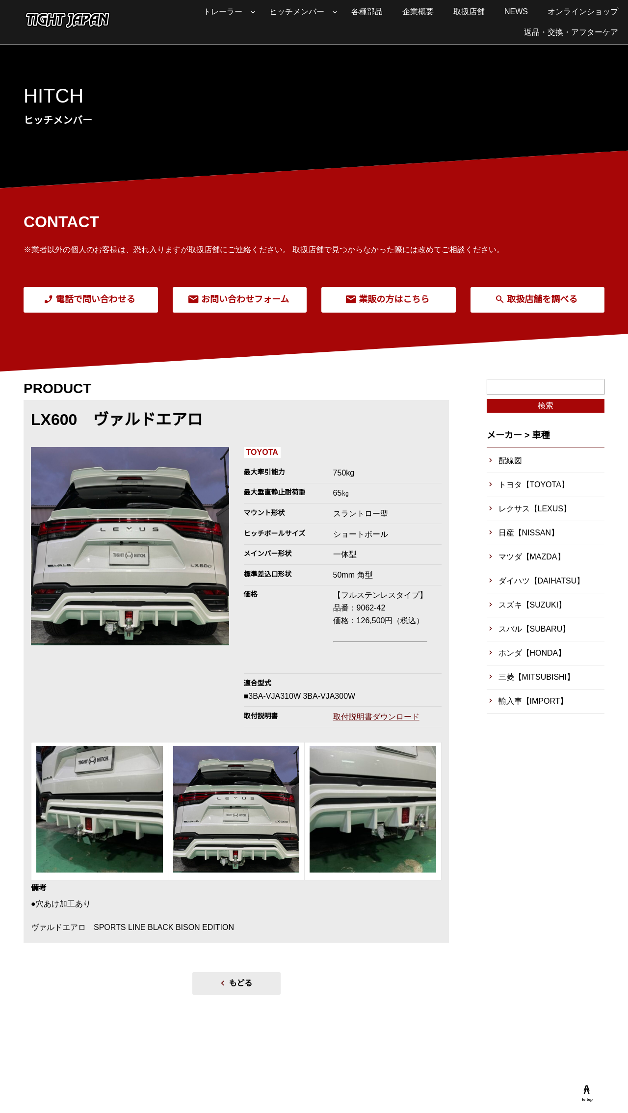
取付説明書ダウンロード (376, 717)
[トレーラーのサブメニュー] (253, 11)
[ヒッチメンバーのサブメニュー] (335, 11)
